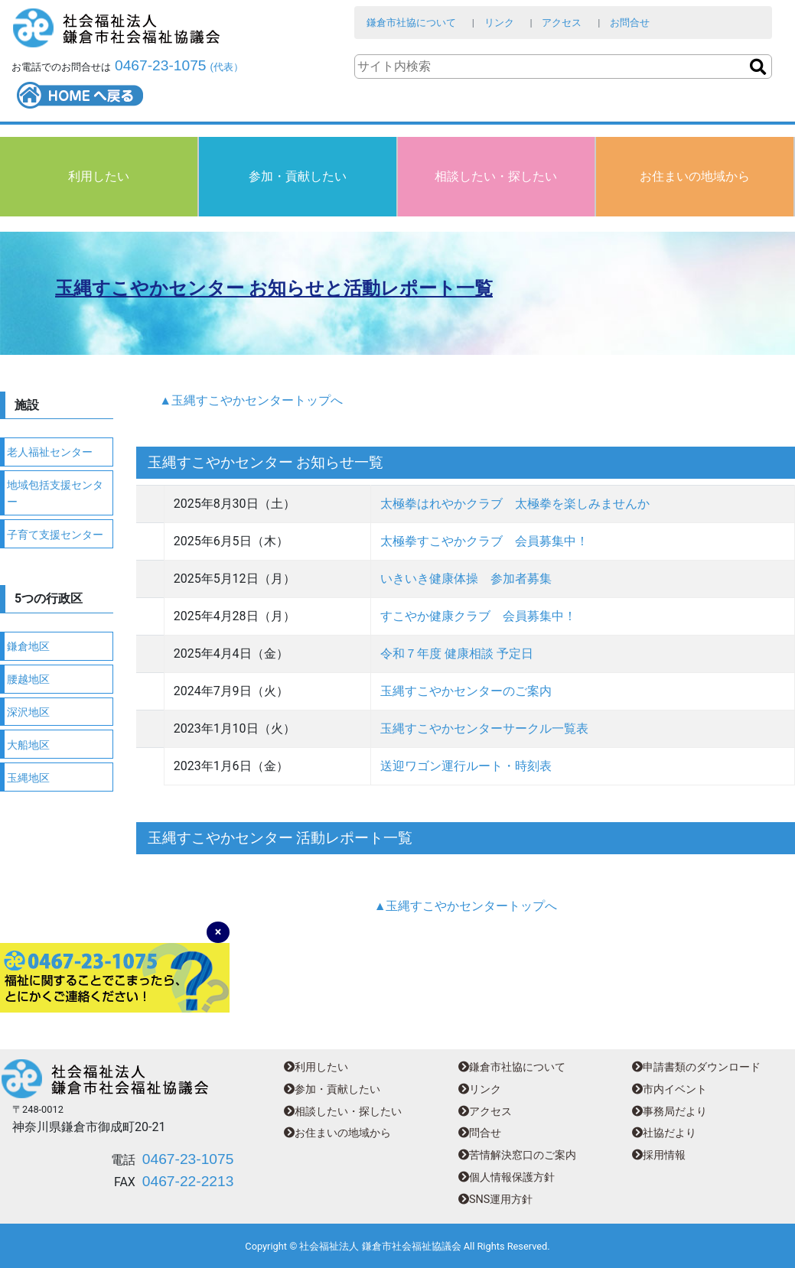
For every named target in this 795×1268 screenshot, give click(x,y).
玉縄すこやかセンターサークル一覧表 (484, 728)
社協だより (664, 1133)
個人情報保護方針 (506, 1177)
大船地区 (28, 745)
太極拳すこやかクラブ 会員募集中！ (484, 541)
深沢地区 (28, 712)
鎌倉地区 (28, 646)
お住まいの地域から (695, 176)
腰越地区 (28, 679)
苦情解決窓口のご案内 (517, 1155)
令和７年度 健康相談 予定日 (456, 653)
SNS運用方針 (495, 1199)
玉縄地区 (28, 778)
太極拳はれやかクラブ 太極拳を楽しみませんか (515, 503)
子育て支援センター (55, 534)
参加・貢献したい (298, 176)
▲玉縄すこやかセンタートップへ (251, 400)
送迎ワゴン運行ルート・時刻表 (466, 766)
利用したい (98, 176)
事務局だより (669, 1111)
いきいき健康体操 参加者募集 (466, 578)
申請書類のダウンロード (696, 1067)
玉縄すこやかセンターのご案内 (466, 691)
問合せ (479, 1133)
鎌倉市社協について (411, 22)
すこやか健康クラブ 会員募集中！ (478, 616)
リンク (499, 22)
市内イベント (669, 1089)
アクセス (562, 22)
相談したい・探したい (496, 176)
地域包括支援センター (55, 494)
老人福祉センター (50, 452)
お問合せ (630, 22)
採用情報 (659, 1155)
